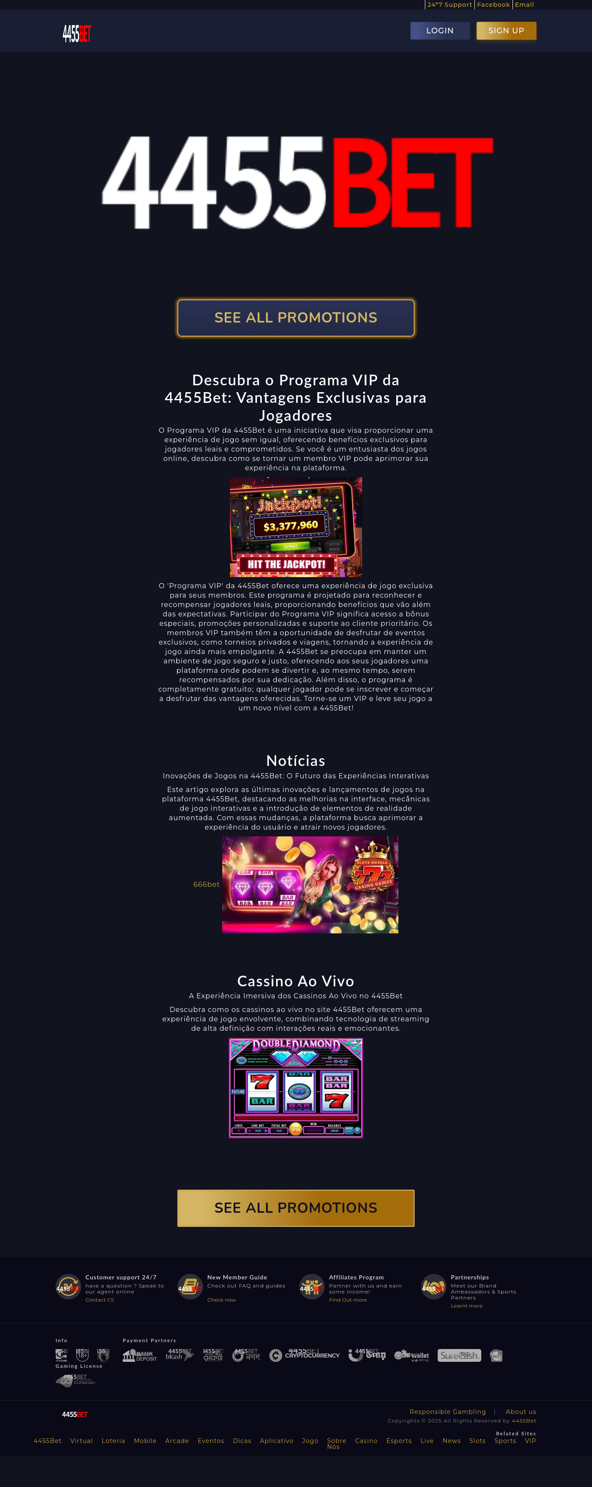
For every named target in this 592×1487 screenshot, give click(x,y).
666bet (207, 884)
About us (521, 1412)
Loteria (113, 1441)
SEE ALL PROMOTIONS (296, 318)
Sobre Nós (337, 1444)
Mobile (145, 1441)
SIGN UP (506, 30)
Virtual (82, 1441)
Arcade (177, 1441)
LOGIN (440, 30)
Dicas (242, 1441)
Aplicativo (277, 1441)
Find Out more (348, 1299)
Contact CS (99, 1299)
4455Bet (524, 1420)
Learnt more (467, 1305)
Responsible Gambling (447, 1412)
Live (427, 1441)
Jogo (310, 1441)
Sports (505, 1441)
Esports (399, 1441)
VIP (530, 1441)
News (452, 1441)
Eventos (210, 1441)
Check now (221, 1299)
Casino (366, 1441)
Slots (477, 1441)
